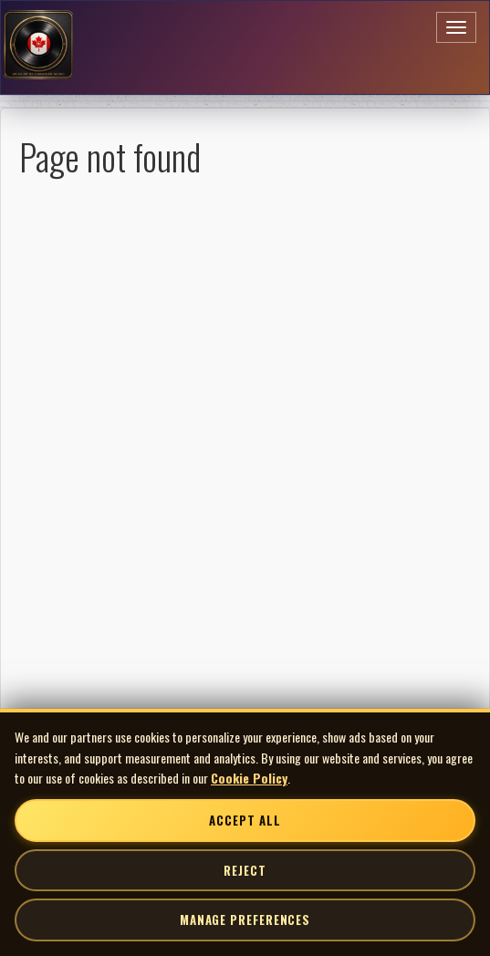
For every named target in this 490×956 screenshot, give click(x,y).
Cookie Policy (249, 777)
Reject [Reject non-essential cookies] (245, 870)
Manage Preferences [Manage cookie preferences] (245, 919)
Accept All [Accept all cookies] (244, 820)
